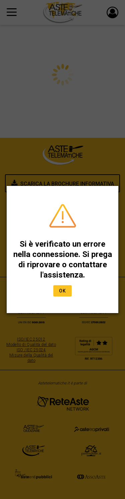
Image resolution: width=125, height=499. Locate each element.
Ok (62, 290)
